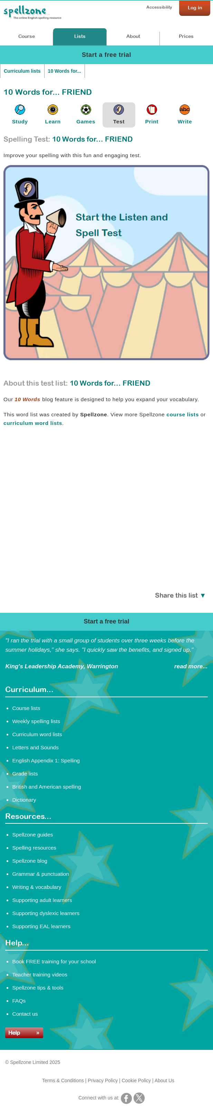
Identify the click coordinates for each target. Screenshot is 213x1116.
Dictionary (24, 800)
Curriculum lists (22, 71)
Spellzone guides (32, 835)
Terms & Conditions (63, 1080)
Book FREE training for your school (54, 961)
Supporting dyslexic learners (45, 913)
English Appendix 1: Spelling (46, 760)
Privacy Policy (103, 1080)
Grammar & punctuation (40, 874)
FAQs (19, 1001)
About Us (164, 1080)
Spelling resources (34, 848)
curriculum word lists (32, 423)
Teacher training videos (39, 974)
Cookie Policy (136, 1080)
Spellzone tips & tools (37, 988)
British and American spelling (46, 787)
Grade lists (25, 774)
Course (26, 36)
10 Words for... (64, 71)
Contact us (25, 1014)
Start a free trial (106, 54)
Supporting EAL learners (41, 926)
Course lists (26, 708)
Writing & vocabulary (36, 887)
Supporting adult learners (42, 900)
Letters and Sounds (35, 747)
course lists (182, 414)
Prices (186, 36)
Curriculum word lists (37, 734)
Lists (80, 36)
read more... (191, 666)
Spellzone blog (29, 861)
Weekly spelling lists (36, 721)
